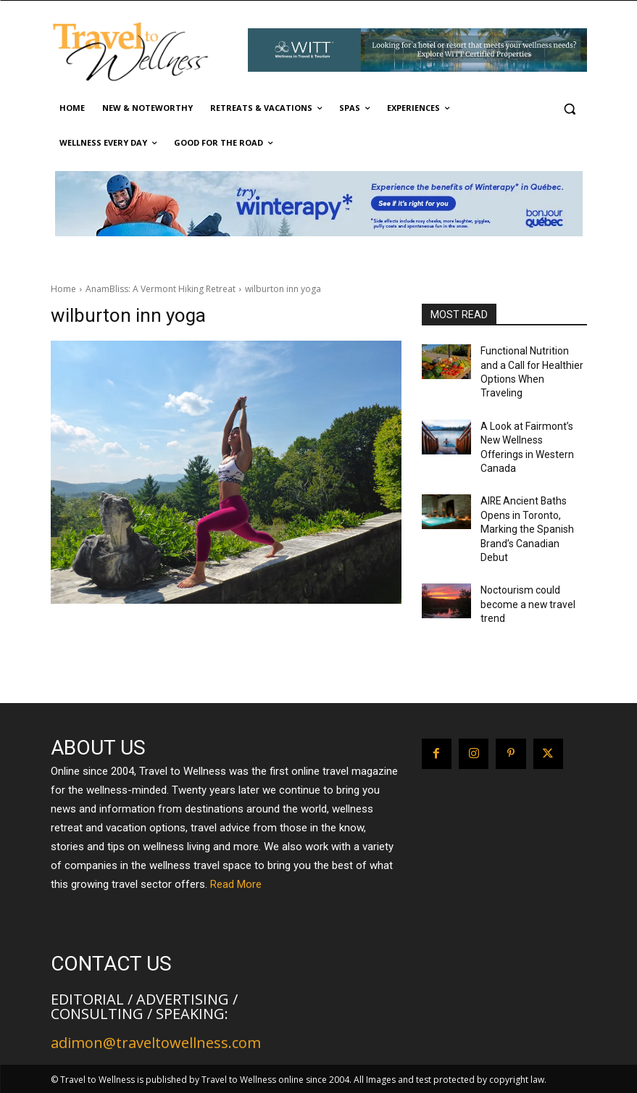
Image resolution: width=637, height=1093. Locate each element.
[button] (570, 108)
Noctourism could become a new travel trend (522, 540)
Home (63, 289)
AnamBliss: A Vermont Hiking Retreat (161, 289)
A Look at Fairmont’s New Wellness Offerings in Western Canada (530, 418)
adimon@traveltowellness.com (156, 1042)
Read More (236, 884)
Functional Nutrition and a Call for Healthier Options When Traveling (531, 362)
